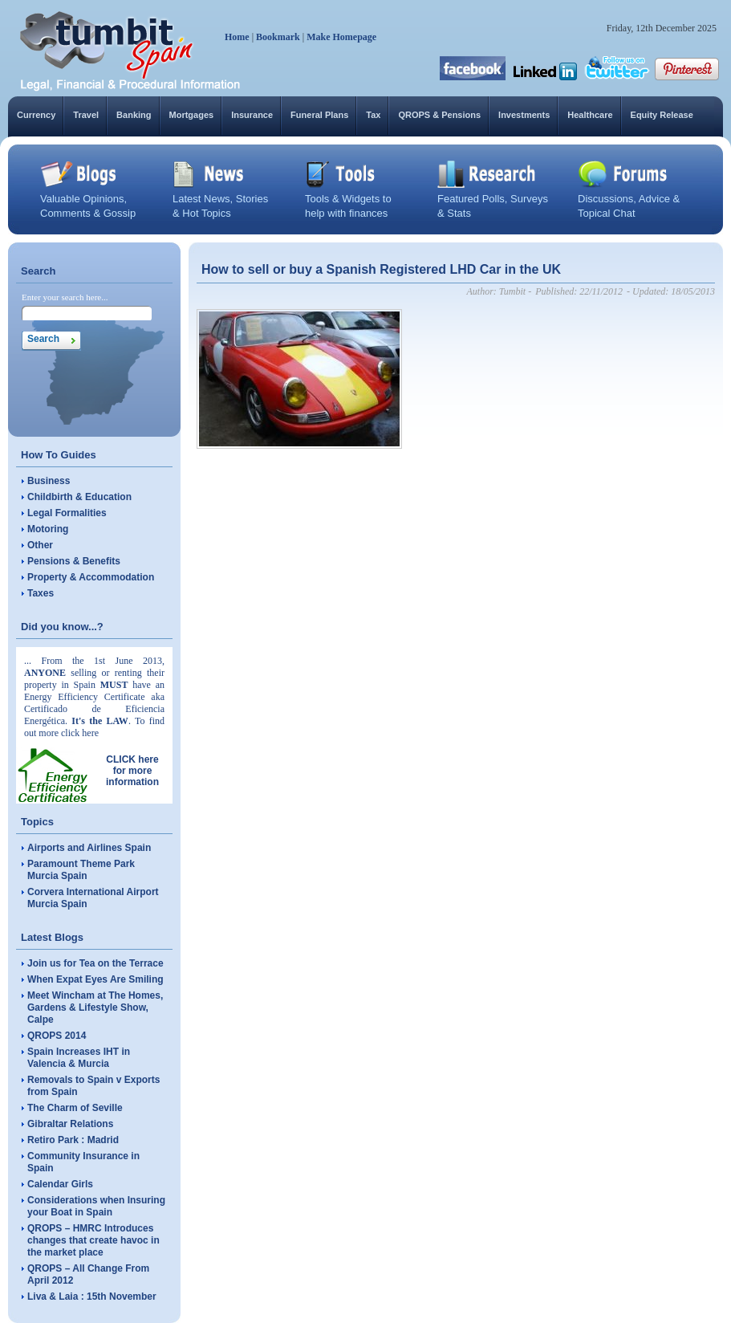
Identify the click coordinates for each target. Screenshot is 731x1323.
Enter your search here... (65, 297)
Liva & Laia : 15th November (91, 1296)
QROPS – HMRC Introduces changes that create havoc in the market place (93, 1240)
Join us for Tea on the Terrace (95, 963)
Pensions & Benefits (73, 561)
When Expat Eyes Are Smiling (95, 979)
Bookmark (278, 37)
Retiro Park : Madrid (73, 1140)
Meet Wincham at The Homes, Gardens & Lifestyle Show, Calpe (95, 1007)
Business (48, 480)
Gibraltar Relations (70, 1124)
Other (40, 545)
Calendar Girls (60, 1184)
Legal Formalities (67, 513)
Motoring (47, 529)
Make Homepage (341, 37)
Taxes (40, 593)
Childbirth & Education (79, 497)
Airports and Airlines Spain (89, 847)
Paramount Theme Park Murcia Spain (81, 869)
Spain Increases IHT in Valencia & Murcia (78, 1057)
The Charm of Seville (75, 1107)
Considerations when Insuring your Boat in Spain (96, 1206)
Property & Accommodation (90, 577)
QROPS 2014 (56, 1035)
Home (237, 37)
